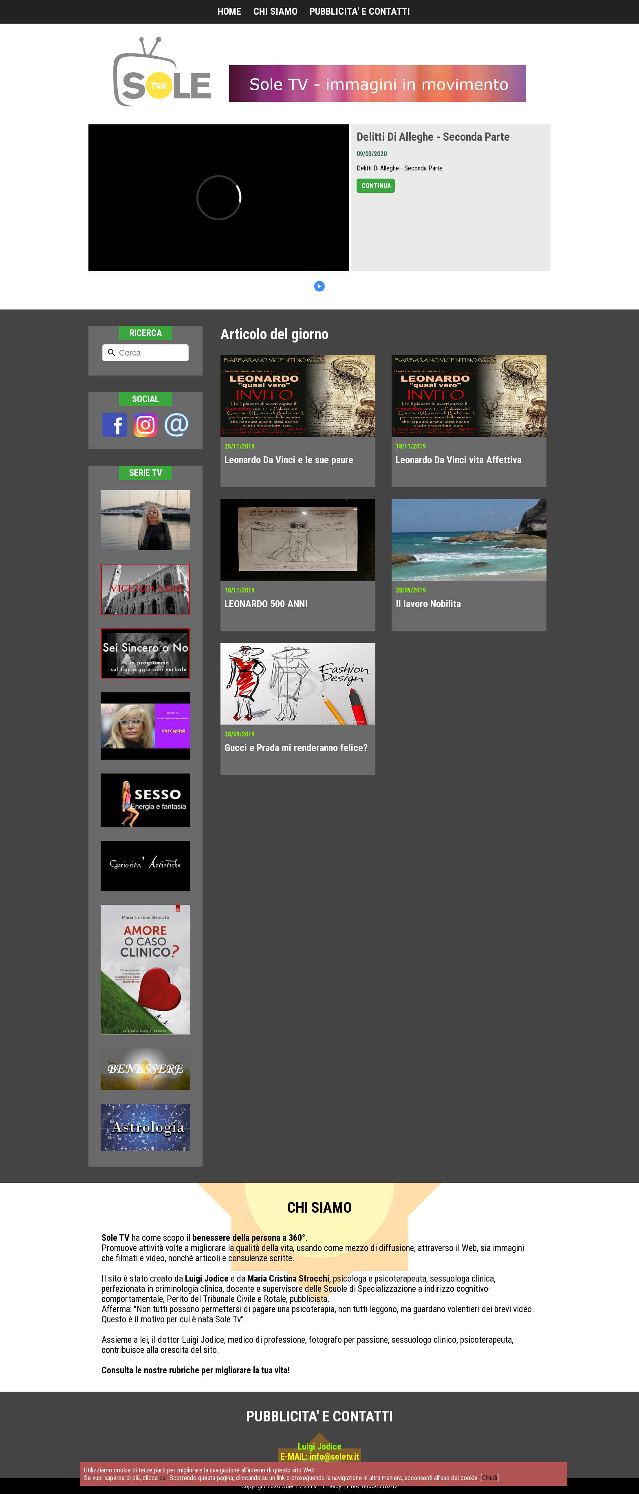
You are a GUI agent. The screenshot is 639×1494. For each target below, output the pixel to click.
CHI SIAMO (275, 11)
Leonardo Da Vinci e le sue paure (289, 460)
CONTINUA (376, 186)
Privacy (332, 1486)
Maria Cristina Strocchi (288, 1278)
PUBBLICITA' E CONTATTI (360, 11)
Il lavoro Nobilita (428, 604)
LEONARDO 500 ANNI (266, 604)
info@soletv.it (334, 1457)
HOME (229, 11)
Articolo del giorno (274, 334)
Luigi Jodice (207, 1278)
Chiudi (489, 1478)
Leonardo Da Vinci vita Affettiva (459, 460)
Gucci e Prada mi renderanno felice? (296, 748)
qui (163, 1478)
